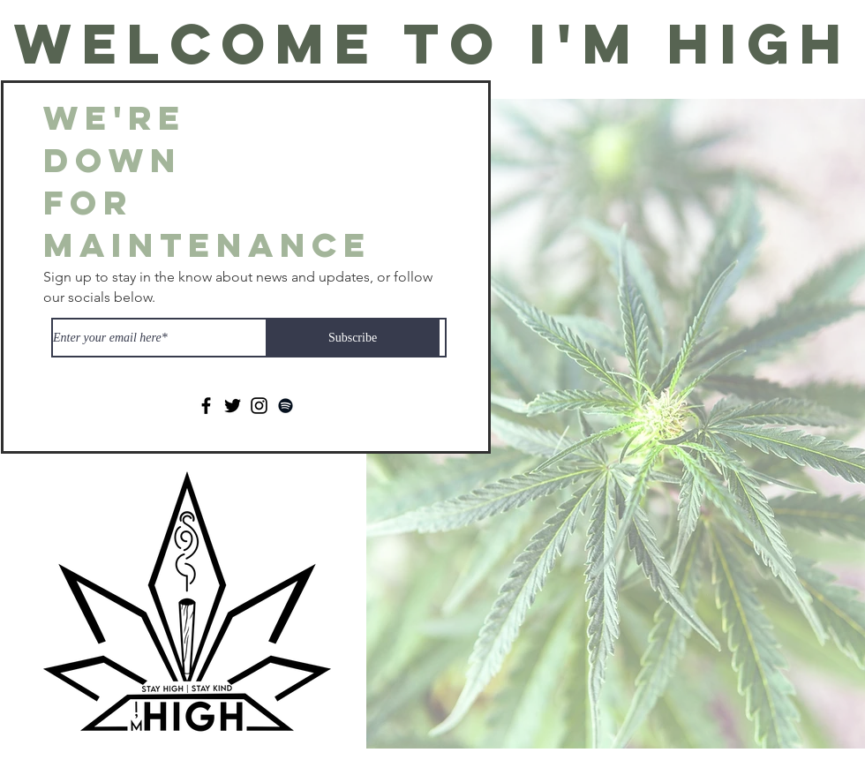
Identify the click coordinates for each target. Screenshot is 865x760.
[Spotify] (286, 406)
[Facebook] (206, 406)
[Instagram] (259, 406)
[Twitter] (233, 406)
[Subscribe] (353, 337)
